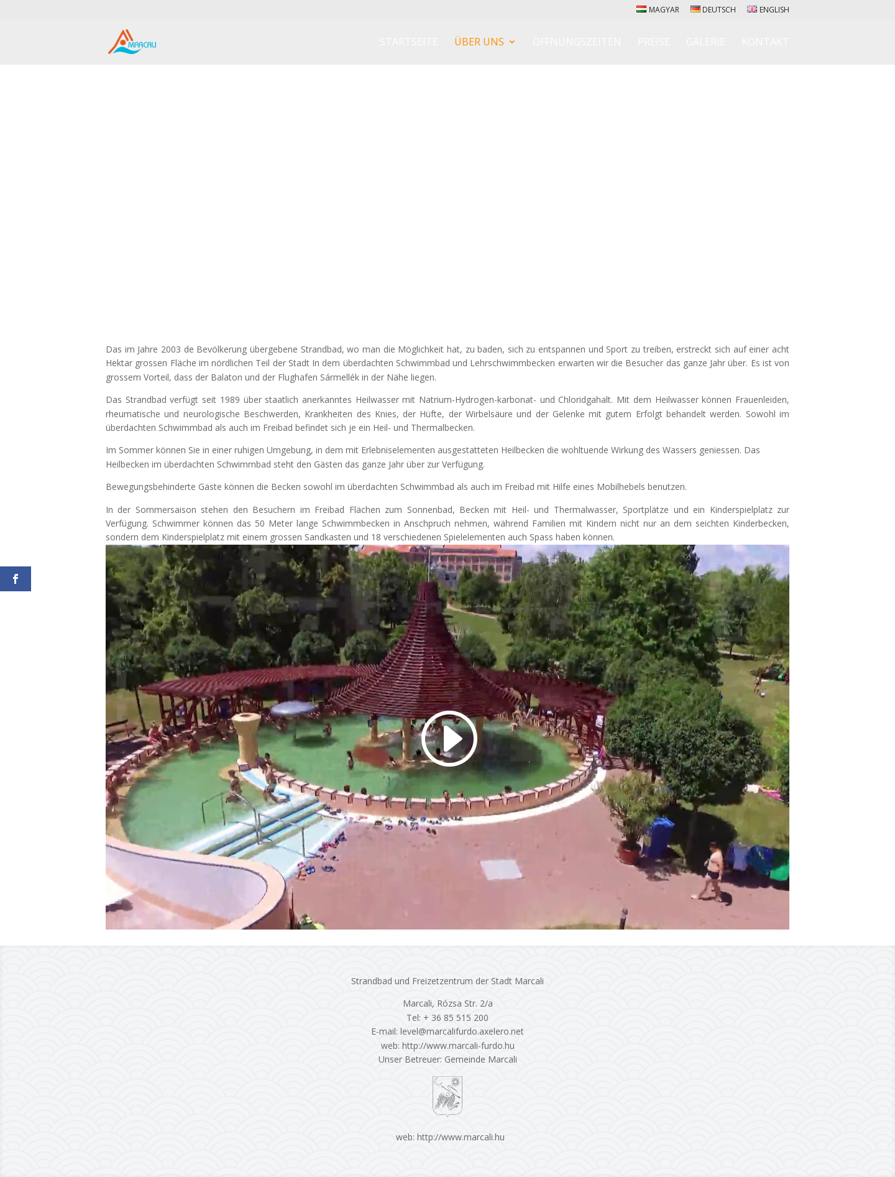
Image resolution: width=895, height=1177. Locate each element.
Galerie (705, 42)
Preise (654, 42)
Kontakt (765, 42)
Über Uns (479, 42)
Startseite (409, 42)
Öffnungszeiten (577, 42)
